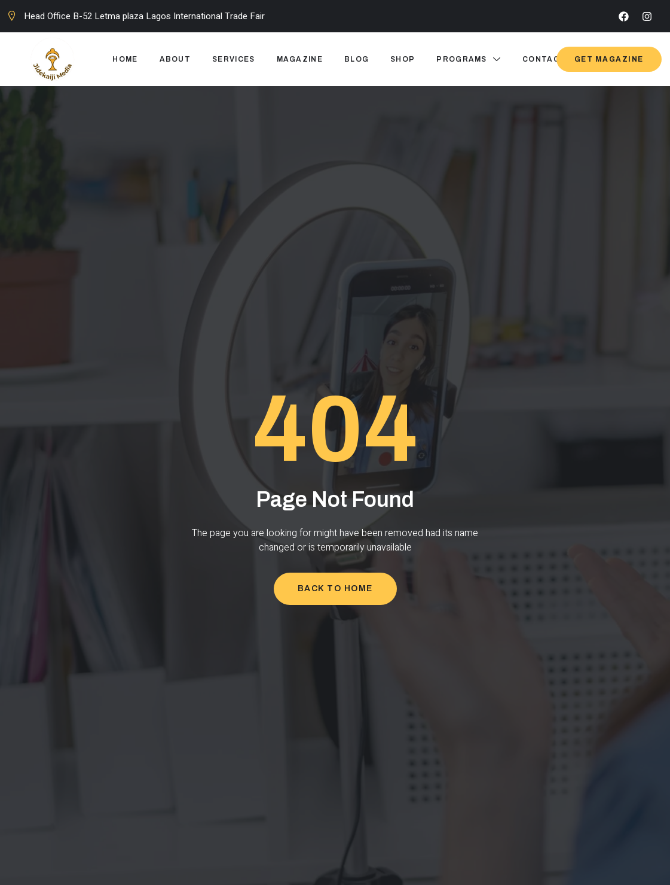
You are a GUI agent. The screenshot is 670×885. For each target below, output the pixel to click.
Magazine (300, 59)
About (175, 59)
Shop (402, 59)
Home (124, 59)
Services (233, 59)
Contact (543, 59)
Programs (468, 59)
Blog (356, 59)
